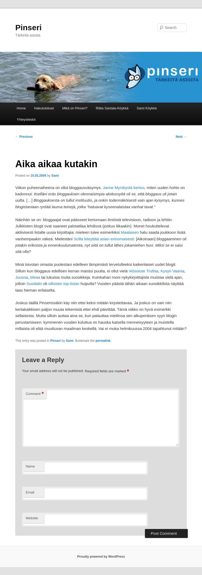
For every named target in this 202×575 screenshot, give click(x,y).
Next (181, 137)
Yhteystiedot (26, 119)
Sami (55, 175)
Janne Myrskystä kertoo (123, 187)
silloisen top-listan (63, 283)
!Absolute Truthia (143, 271)
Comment (35, 394)
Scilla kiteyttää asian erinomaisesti (104, 239)
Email (30, 492)
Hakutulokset (44, 108)
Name (30, 466)
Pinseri (28, 27)
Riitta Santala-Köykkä (112, 108)
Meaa (35, 277)
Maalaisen (130, 232)
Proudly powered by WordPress (101, 556)
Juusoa (21, 277)
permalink (102, 341)
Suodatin (34, 283)
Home (21, 108)
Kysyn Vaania (172, 271)
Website (32, 518)
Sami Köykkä (147, 108)
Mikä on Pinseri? (74, 108)
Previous (24, 137)
